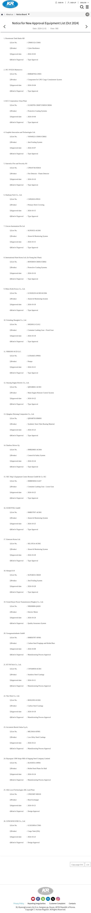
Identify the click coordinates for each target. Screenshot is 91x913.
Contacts (72, 903)
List (87, 864)
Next (86, 26)
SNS (87, 14)
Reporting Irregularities (37, 903)
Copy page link (77, 864)
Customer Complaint (57, 903)
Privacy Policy (19, 903)
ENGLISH (84, 3)
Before (4, 26)
